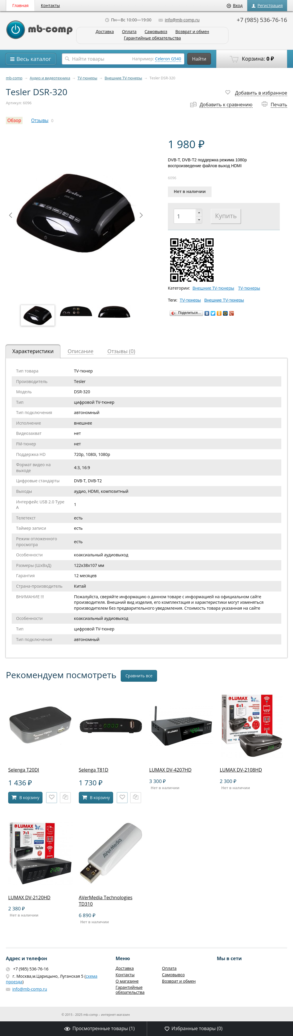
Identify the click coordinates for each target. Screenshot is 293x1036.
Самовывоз (156, 31)
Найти (199, 59)
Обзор (14, 120)
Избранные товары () (193, 1028)
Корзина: (252, 59)
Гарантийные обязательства (152, 38)
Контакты (50, 5)
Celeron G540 (168, 58)
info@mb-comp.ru (179, 20)
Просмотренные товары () (99, 1028)
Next (141, 215)
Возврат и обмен (192, 31)
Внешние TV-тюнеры (123, 78)
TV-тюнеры (87, 78)
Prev (10, 215)
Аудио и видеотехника (50, 78)
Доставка (105, 31)
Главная (20, 5)
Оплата (129, 31)
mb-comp (14, 78)
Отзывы (39, 120)
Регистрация (267, 5)
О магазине (127, 981)
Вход (235, 5)
